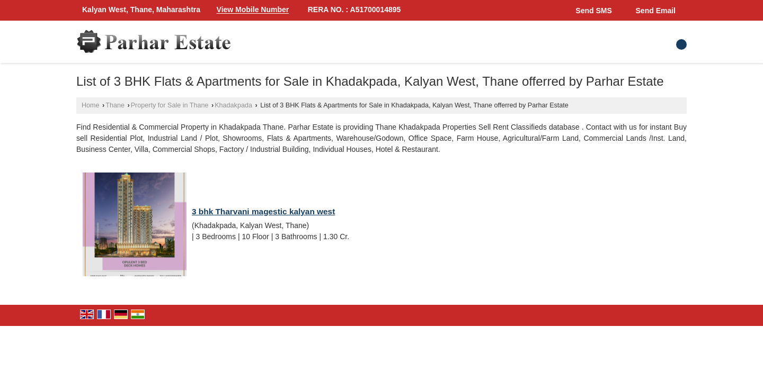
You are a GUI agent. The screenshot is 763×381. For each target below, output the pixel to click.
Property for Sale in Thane (170, 105)
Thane (115, 105)
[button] (253, 10)
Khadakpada (233, 105)
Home (91, 105)
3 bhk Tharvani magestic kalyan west (263, 211)
